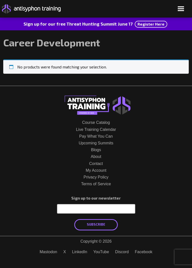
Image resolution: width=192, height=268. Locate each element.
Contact (96, 163)
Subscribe (96, 224)
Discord (122, 252)
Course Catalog (96, 122)
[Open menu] (181, 9)
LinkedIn (79, 252)
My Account (96, 170)
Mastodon (48, 252)
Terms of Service (96, 184)
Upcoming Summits (96, 143)
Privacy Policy (96, 177)
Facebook (143, 252)
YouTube (101, 252)
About (96, 156)
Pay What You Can (96, 136)
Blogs (96, 150)
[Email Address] (96, 209)
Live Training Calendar (96, 129)
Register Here (151, 24)
